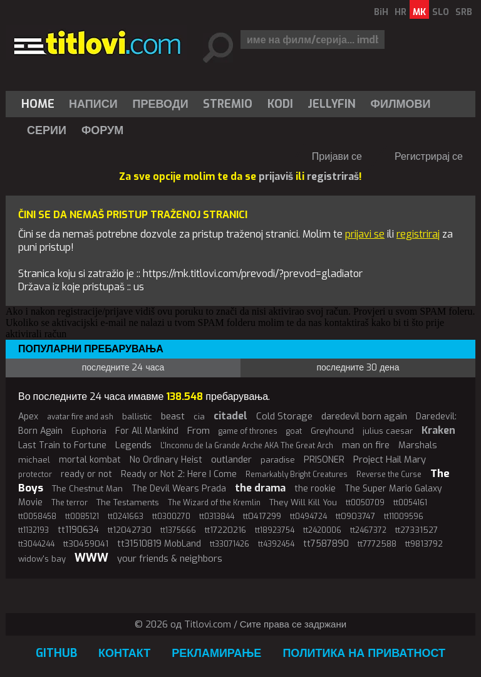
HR (400, 12)
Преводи (161, 104)
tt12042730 (130, 530)
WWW (91, 557)
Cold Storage (284, 416)
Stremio (227, 104)
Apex (28, 416)
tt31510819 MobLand (159, 544)
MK (419, 12)
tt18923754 (274, 530)
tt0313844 (216, 517)
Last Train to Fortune (62, 445)
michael (34, 459)
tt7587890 (326, 544)
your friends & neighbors (169, 558)
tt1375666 (178, 530)
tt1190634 (78, 530)
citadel (230, 415)
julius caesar (388, 431)
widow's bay (42, 559)
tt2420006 (322, 530)
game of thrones (248, 431)
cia (199, 416)
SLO (440, 12)
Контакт (124, 653)
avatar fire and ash (80, 417)
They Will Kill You (303, 502)
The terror (69, 503)
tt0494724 (308, 517)
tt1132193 (33, 530)
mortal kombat (90, 460)
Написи (93, 104)
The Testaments (127, 502)
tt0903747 (355, 516)
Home (37, 104)
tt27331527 (416, 530)
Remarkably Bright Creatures (297, 475)
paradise (278, 459)
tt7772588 (377, 543)
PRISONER (324, 460)
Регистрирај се (429, 156)
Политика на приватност (363, 653)
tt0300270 (171, 517)
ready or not (86, 474)
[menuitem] (40, 104)
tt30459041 (85, 543)
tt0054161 (410, 503)
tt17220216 (225, 530)
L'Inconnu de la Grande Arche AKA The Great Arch (246, 446)
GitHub (56, 653)
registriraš (333, 176)
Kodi (280, 104)
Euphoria (88, 431)
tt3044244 (36, 544)
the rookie (315, 489)
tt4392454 (276, 544)
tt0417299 (262, 516)
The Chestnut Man (87, 488)
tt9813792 (424, 543)
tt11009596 (403, 517)
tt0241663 (125, 517)
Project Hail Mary (389, 459)
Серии (46, 130)
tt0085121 (82, 517)
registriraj (418, 234)
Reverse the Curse (389, 475)
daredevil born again (364, 416)
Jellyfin (332, 104)
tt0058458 (37, 517)
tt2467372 (368, 530)
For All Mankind (146, 431)
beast (173, 416)
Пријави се (337, 156)
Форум (102, 130)
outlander (231, 459)
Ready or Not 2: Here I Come (179, 474)
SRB (463, 12)
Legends (133, 445)
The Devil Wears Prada (179, 489)
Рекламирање (216, 653)
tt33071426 (229, 544)
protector (35, 475)
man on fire (366, 445)
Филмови (401, 104)
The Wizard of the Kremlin (214, 503)
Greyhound (332, 431)
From (198, 430)
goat (294, 431)
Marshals (417, 445)
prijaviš (276, 176)
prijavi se (365, 234)
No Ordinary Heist (166, 460)
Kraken (438, 430)
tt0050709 (365, 503)
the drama (260, 488)
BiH (381, 12)
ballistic (137, 416)
